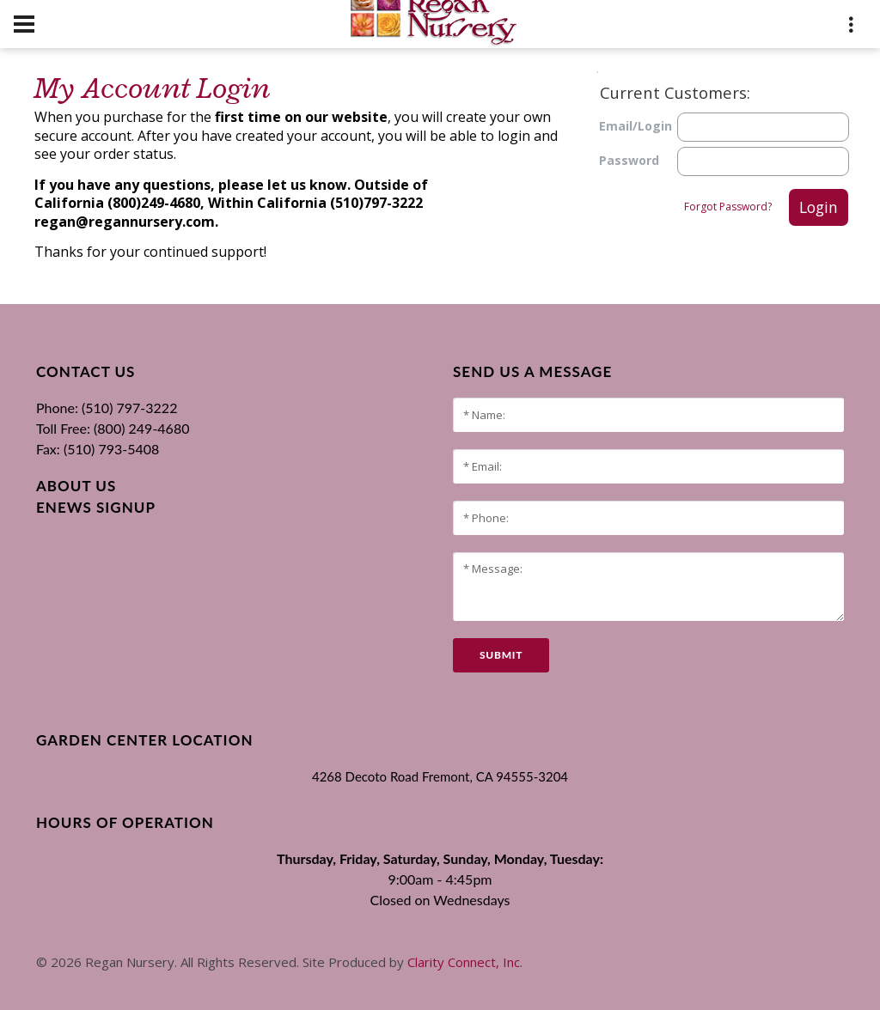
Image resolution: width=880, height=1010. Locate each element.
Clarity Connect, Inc (463, 961)
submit (501, 654)
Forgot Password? (728, 206)
